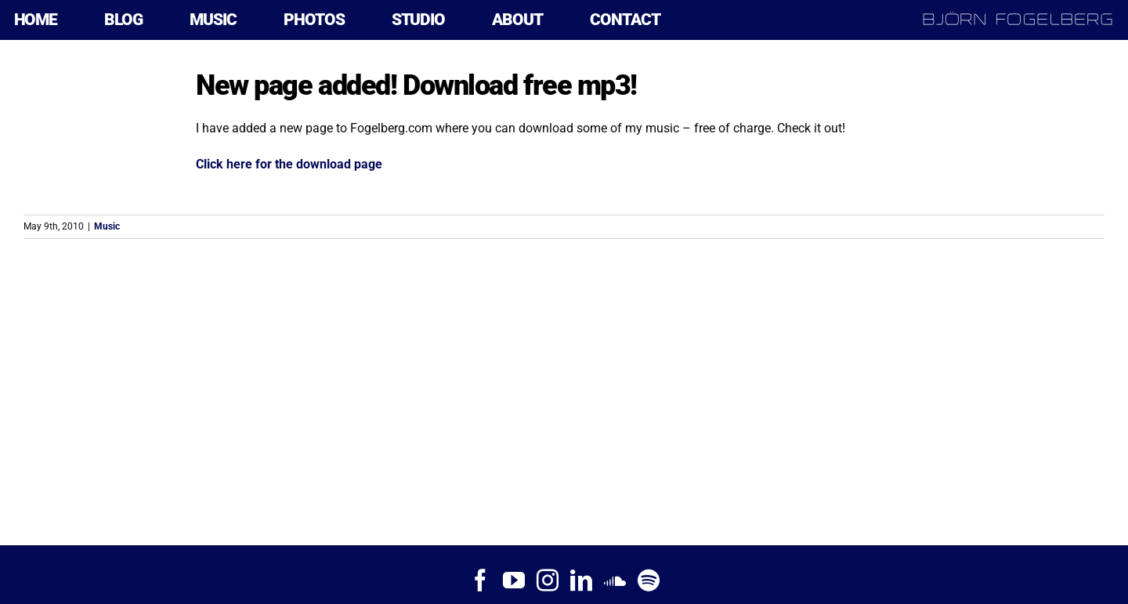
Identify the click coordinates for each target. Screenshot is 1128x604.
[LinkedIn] (581, 580)
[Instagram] (548, 580)
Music (107, 226)
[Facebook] (480, 580)
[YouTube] (514, 580)
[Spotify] (649, 580)
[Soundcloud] (615, 580)
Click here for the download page (289, 164)
